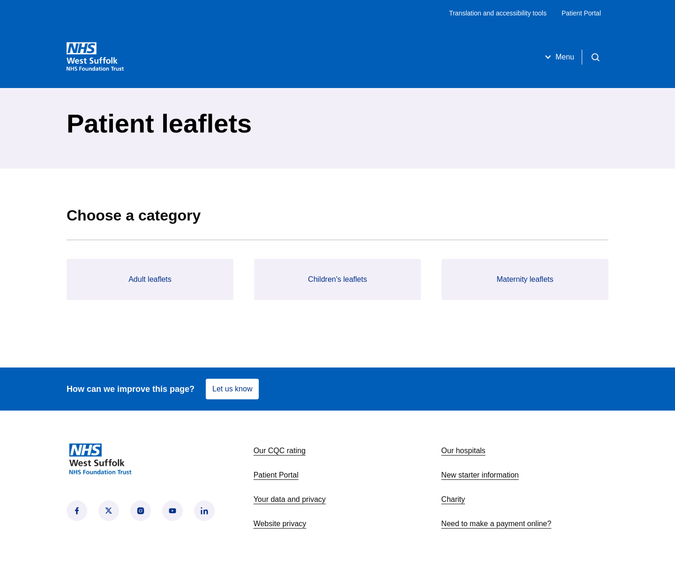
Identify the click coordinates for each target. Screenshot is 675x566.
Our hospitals (463, 451)
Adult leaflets (150, 279)
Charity (453, 499)
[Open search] (595, 57)
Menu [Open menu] (558, 57)
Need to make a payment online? (496, 524)
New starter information (479, 475)
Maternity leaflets (525, 279)
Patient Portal (581, 13)
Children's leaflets (337, 279)
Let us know (232, 389)
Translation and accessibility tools (498, 13)
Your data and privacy (290, 499)
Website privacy (280, 524)
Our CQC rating (280, 451)
